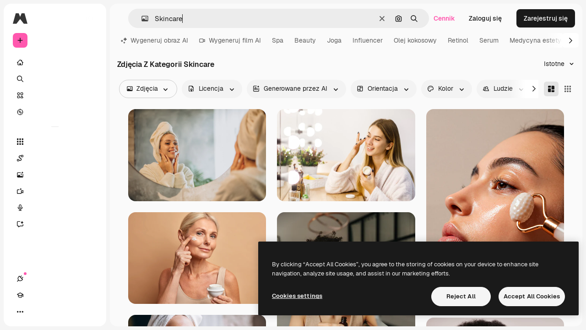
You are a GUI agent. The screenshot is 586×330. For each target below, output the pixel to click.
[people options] (504, 89)
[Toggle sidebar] (89, 18)
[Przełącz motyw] (53, 311)
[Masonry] (551, 89)
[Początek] (55, 62)
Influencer (368, 40)
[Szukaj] (55, 79)
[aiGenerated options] (296, 89)
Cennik (444, 18)
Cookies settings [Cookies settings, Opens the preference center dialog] (297, 296)
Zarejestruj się (546, 18)
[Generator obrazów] (55, 174)
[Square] (567, 89)
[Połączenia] (20, 311)
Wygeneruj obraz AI (154, 40)
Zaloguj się (485, 18)
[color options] (446, 89)
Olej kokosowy (415, 40)
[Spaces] (55, 158)
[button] (141, 18)
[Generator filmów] (55, 191)
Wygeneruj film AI (230, 40)
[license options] (212, 89)
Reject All (461, 296)
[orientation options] (384, 89)
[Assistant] (55, 224)
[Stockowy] (55, 95)
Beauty (305, 40)
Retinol (458, 40)
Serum (489, 40)
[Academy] (36, 311)
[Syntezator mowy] (55, 207)
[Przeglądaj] (55, 111)
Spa (277, 40)
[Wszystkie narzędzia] (55, 141)
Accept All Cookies (532, 296)
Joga (334, 40)
